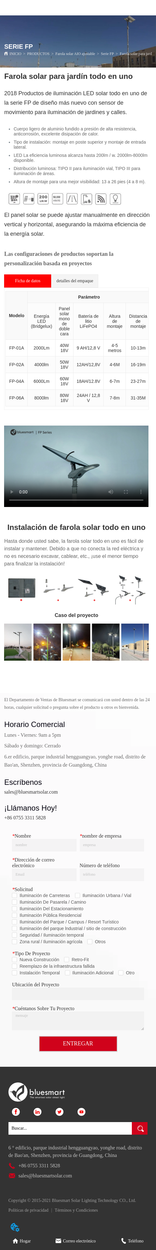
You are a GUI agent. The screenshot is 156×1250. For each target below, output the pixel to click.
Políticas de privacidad (28, 1210)
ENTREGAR (78, 1043)
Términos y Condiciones (76, 1210)
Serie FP (107, 54)
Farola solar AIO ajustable (75, 54)
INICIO (15, 54)
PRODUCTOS (38, 54)
